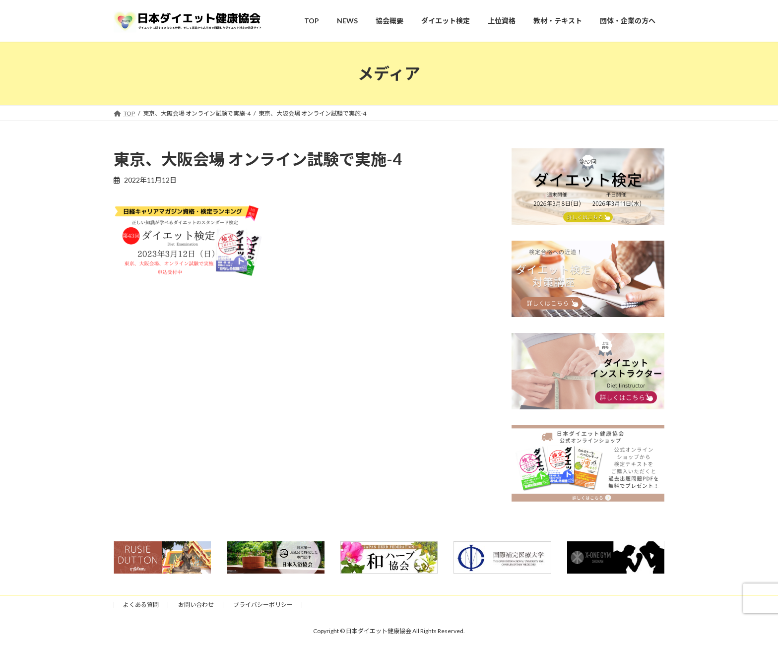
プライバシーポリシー (263, 604)
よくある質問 (141, 604)
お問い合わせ (196, 604)
